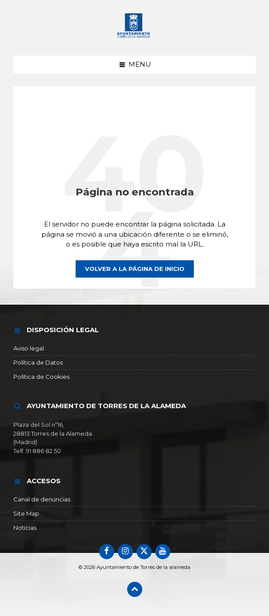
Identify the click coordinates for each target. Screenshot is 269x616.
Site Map (26, 513)
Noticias (24, 527)
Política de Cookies (41, 376)
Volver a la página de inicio (135, 268)
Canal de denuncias (41, 499)
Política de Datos (38, 362)
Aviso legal (28, 348)
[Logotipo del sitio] (135, 38)
